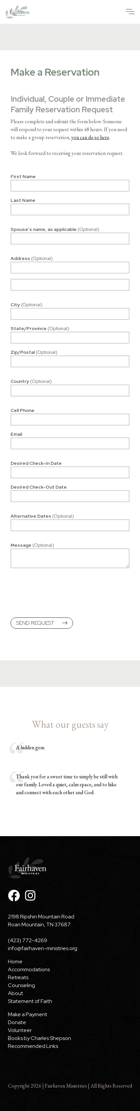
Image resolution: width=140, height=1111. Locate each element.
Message (32, 545)
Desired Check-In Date (36, 463)
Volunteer (20, 1030)
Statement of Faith (30, 1001)
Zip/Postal (34, 352)
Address (32, 258)
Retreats (18, 977)
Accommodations (29, 969)
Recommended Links (33, 1046)
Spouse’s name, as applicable (55, 229)
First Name (23, 176)
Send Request (41, 622)
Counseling (21, 985)
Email (16, 434)
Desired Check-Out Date (39, 487)
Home (15, 961)
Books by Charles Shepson (39, 1038)
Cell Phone (22, 410)
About (15, 993)
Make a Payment (27, 1014)
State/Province (40, 328)
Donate (17, 1022)
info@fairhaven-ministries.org (42, 948)
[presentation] (61, 594)
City (27, 305)
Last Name (23, 200)
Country (31, 381)
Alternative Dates (42, 516)
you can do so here (90, 137)
